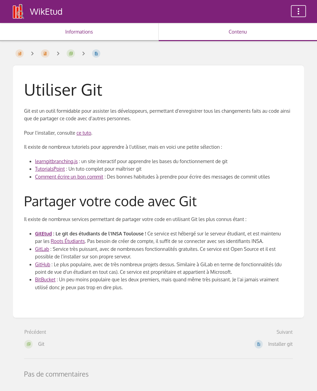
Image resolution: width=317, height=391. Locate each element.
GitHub (42, 264)
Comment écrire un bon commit (69, 177)
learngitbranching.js (56, 161)
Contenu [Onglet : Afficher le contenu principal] (238, 32)
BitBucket (45, 279)
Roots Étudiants (68, 241)
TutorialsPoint (50, 169)
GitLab (42, 249)
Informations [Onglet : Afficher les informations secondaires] (79, 32)
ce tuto (84, 133)
